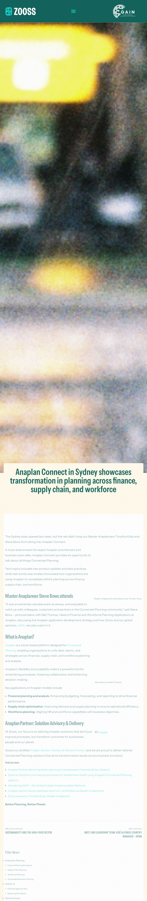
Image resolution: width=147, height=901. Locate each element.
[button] (73, 11)
